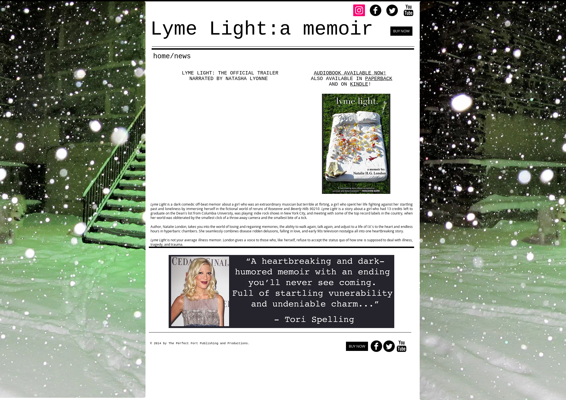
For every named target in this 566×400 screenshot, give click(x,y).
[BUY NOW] (401, 31)
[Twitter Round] (392, 10)
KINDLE (359, 84)
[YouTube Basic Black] (408, 10)
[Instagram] (359, 10)
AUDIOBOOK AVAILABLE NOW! (350, 73)
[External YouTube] (230, 144)
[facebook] (375, 10)
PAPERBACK (378, 78)
